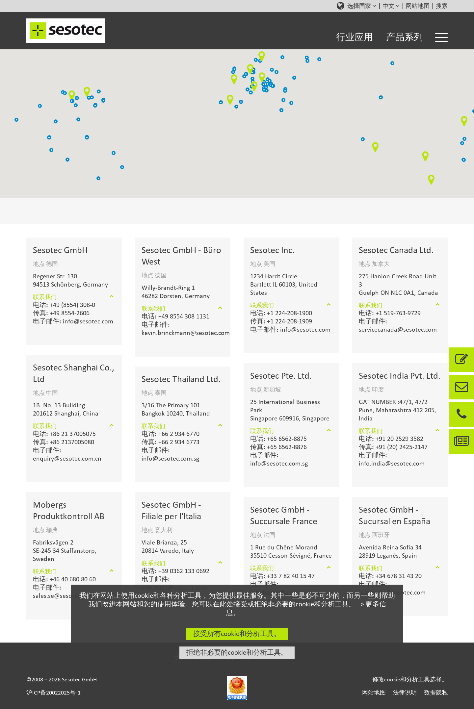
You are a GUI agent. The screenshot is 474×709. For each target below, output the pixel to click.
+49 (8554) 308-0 (64, 304)
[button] (272, 70)
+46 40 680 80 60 (64, 579)
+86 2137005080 (63, 441)
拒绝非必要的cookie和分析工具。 (237, 652)
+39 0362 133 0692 (175, 570)
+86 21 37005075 (64, 433)
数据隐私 (436, 692)
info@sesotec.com (73, 321)
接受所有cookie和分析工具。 (237, 633)
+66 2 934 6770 (170, 433)
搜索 (442, 6)
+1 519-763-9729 (390, 313)
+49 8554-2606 (61, 313)
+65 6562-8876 (278, 446)
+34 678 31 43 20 (390, 575)
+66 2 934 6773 (170, 441)
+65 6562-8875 (278, 438)
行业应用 (354, 37)
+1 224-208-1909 (281, 321)
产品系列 (404, 37)
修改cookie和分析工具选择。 (410, 679)
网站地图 (418, 6)
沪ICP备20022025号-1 (53, 692)
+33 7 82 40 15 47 (282, 575)
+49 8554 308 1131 (175, 316)
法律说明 (405, 692)
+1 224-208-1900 (281, 313)
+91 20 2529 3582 (391, 438)
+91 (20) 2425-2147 (393, 446)
